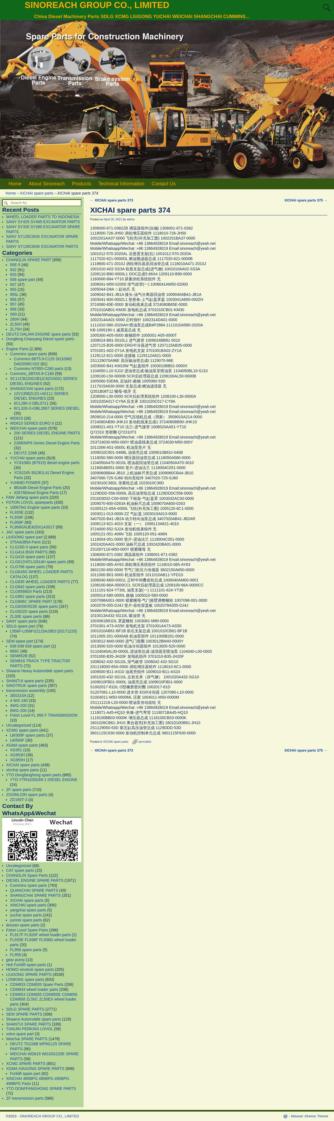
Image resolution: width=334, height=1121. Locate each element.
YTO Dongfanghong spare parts (33, 775)
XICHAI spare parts (36, 193)
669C (14, 651)
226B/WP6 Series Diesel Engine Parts (47, 443)
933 (13, 274)
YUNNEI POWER (25, 482)
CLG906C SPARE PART (31, 601)
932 (13, 270)
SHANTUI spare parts (25, 681)
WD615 (16, 418)
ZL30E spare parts (26, 616)
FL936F (16, 517)
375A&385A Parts (25, 542)
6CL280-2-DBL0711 (31, 403)
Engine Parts (17, 349)
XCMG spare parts (22, 730)
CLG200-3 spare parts (29, 547)
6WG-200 (18, 710)
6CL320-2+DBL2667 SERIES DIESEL (46, 408)
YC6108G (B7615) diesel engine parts (47, 462)
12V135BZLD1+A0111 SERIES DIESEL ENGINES (41, 396)
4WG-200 (18, 705)
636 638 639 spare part (30, 646)
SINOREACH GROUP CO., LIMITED (97, 5)
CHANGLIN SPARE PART (28, 260)
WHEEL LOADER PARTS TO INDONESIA (42, 217)
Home (15, 184)
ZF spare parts (18, 789)
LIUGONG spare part (24, 537)
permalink (145, 741)
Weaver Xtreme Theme (309, 1116)
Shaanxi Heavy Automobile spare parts (39, 671)
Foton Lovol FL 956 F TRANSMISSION (43, 715)
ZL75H (16, 329)
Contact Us (164, 184)
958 (13, 309)
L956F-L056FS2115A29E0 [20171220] (43, 631)
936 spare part (22, 279)
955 (13, 289)
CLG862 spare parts (27, 596)
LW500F (17, 740)
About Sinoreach (47, 184)
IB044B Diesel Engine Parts (38, 487)
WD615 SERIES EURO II (32, 423)
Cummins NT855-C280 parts (38, 368)
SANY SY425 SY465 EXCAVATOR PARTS (43, 222)
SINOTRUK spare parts (26, 685)
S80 (13, 314)
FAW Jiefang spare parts (27, 497)
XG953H (17, 755)
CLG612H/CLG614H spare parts (38, 562)
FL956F (16, 522)
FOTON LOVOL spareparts (29, 502)
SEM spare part (19, 641)
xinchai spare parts (22, 770)
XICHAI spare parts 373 (111, 200)
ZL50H (16, 324)
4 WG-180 (19, 700)
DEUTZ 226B (25, 453)
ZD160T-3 (18, 799)
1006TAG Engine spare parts (35, 507)
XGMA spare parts (22, 745)
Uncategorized (18, 725)
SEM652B (18, 656)
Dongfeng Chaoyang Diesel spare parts (40, 339)
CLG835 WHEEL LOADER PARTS (40, 582)
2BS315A (18, 695)
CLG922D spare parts (29, 611)
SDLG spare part (20, 626)
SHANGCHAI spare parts (32, 388)
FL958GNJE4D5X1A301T (32, 527)
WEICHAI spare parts (28, 428)
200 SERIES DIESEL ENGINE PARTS (47, 433)
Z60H (14, 319)
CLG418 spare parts (27, 557)
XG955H (17, 760)
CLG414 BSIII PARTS (29, 552)
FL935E (17, 512)
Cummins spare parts (28, 354)
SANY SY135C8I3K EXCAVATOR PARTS (42, 246)
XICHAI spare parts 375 (305, 200)
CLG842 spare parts (27, 587)
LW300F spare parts (27, 735)
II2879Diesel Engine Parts (36, 492)
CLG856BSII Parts (26, 591)
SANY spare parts (21, 621)
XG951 (16, 750)
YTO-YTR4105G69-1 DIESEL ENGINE (43, 779)
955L (14, 294)
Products (81, 184)
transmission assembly (26, 690)
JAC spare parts (20, 532)
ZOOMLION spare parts (26, 794)
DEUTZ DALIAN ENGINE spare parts (38, 334)
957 (13, 304)
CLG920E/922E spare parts (34, 606)
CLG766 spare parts (27, 567)
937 (13, 284)
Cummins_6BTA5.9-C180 (32, 373)
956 (13, 299)
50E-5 (15, 265)
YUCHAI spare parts (27, 458)
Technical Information (121, 184)
